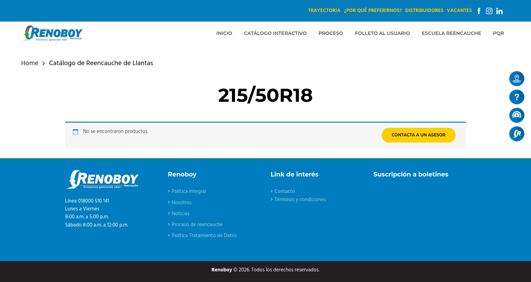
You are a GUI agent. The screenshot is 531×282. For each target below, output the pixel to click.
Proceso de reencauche (197, 225)
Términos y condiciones (300, 200)
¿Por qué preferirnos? (373, 11)
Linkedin (499, 11)
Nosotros (182, 203)
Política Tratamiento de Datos (204, 236)
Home (30, 64)
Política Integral (189, 191)
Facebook (479, 11)
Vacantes (459, 11)
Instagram (489, 11)
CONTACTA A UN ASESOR (418, 134)
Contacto (284, 191)
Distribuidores (424, 11)
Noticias (180, 214)
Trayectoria (324, 11)
